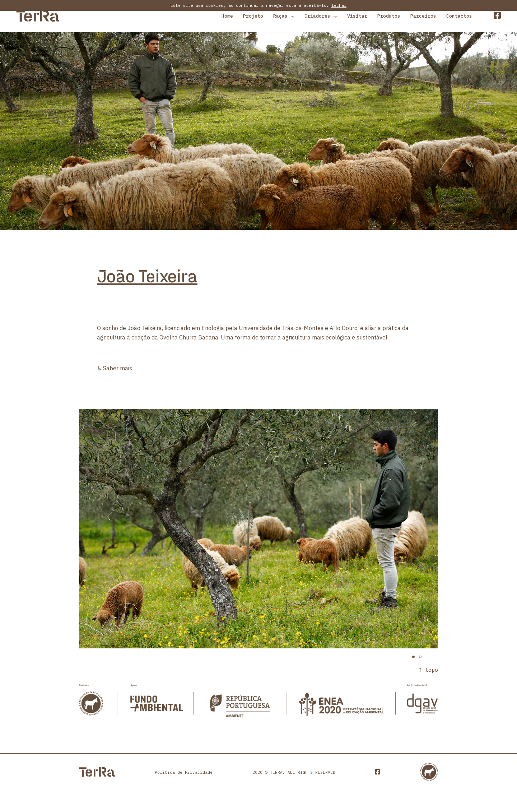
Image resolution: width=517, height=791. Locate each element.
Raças (283, 16)
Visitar (357, 16)
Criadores (320, 16)
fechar (338, 5)
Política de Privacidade (184, 772)
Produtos (388, 16)
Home (227, 16)
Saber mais (117, 368)
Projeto (253, 16)
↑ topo (428, 669)
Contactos (459, 16)
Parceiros (423, 16)
